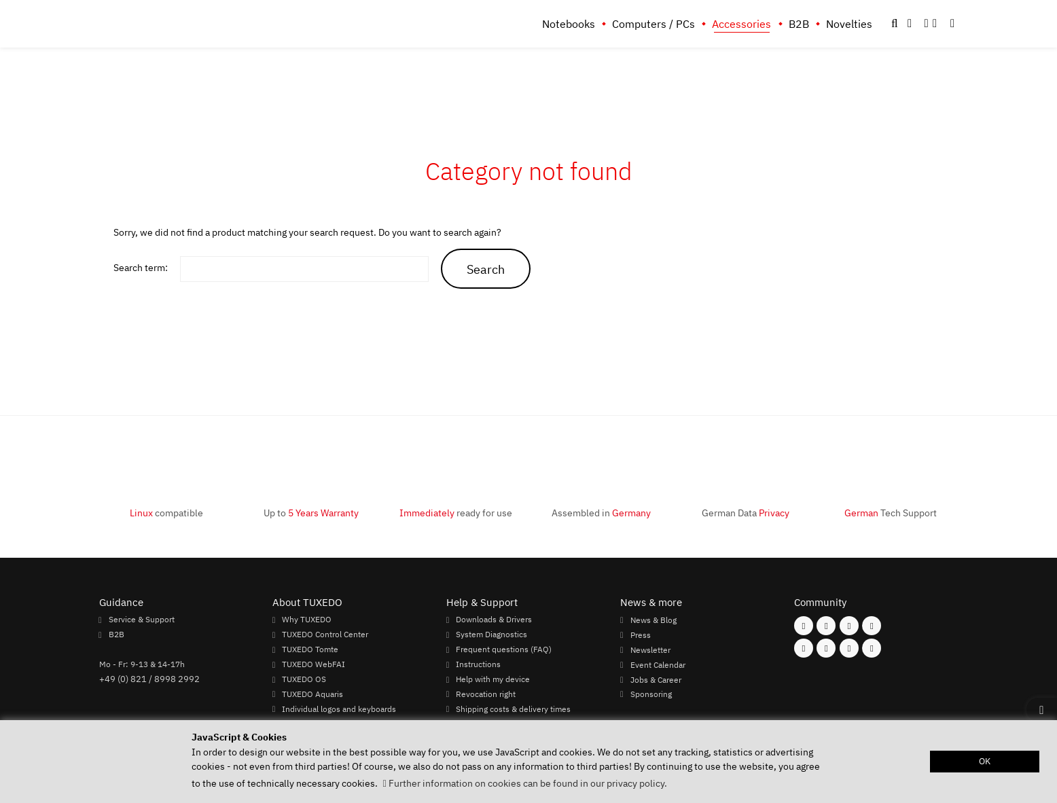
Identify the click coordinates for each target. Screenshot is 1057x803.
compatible (166, 512)
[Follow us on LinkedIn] (849, 648)
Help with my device (493, 679)
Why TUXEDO (307, 619)
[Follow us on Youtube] (803, 648)
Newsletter (650, 649)
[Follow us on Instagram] (826, 625)
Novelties (849, 24)
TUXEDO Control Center (325, 634)
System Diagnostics (491, 634)
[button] (952, 24)
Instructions (478, 664)
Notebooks (568, 24)
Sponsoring (651, 694)
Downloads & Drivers (494, 619)
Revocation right (486, 694)
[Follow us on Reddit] (871, 648)
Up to (311, 512)
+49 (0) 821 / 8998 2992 (149, 679)
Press (640, 634)
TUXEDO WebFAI (313, 664)
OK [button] (984, 761)
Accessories (741, 24)
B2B (799, 24)
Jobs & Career (655, 679)
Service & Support (142, 619)
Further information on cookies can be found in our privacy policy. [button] (528, 783)
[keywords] (304, 269)
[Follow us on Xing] (826, 648)
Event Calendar (657, 664)
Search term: (140, 267)
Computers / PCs (653, 24)
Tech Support (890, 512)
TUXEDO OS (304, 679)
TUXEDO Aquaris (312, 694)
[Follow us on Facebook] (803, 625)
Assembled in (601, 512)
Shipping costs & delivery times (513, 708)
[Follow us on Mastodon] (849, 625)
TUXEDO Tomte (310, 649)
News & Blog (653, 619)
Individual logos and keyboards (339, 708)
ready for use (455, 512)
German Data (745, 512)
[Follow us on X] (871, 625)
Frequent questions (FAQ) (504, 649)
